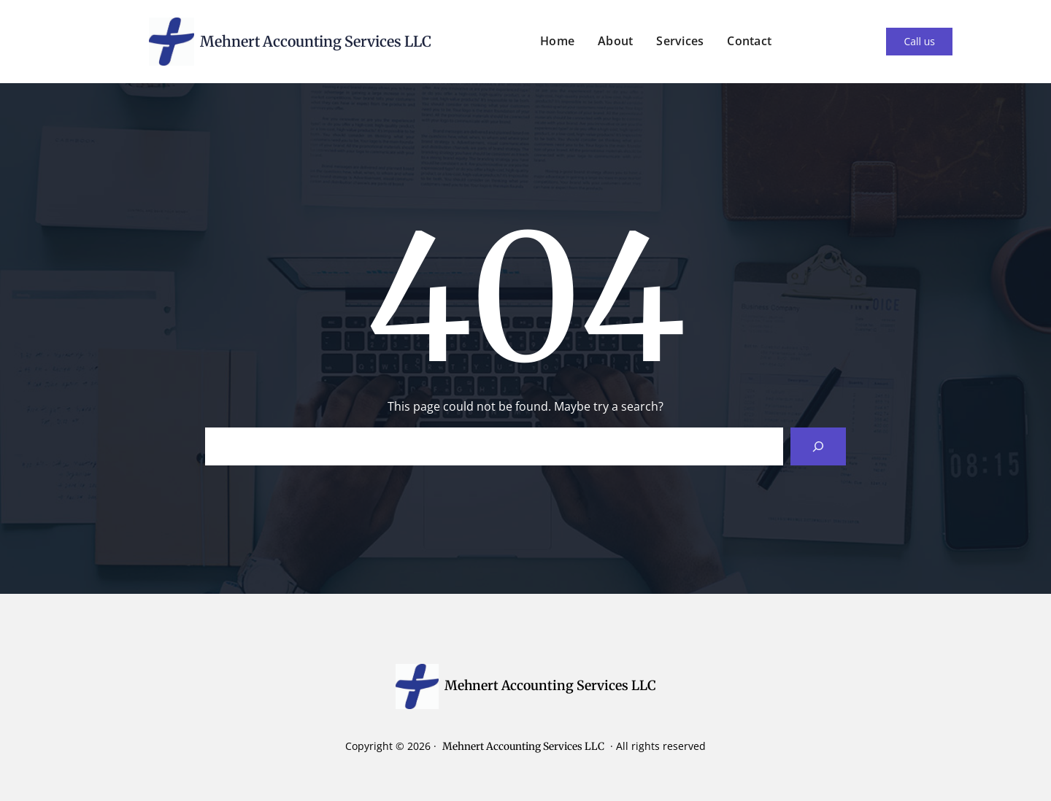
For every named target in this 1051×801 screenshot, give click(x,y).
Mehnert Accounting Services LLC (315, 41)
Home (557, 41)
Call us (919, 41)
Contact (749, 41)
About (615, 41)
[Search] (818, 446)
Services (680, 41)
